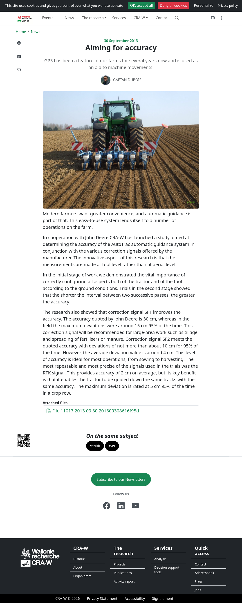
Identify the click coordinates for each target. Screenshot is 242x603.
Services (119, 17)
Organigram (82, 576)
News (69, 17)
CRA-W (139, 17)
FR (213, 17)
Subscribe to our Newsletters (121, 479)
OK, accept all (141, 5)
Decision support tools (166, 569)
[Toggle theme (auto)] (221, 18)
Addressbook (204, 573)
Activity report (124, 581)
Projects (119, 564)
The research (93, 17)
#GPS (112, 446)
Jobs (198, 590)
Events (47, 17)
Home (21, 31)
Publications (123, 573)
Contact (162, 17)
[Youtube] (135, 505)
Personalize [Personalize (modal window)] (203, 5)
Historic (79, 559)
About (77, 567)
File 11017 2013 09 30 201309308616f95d (93, 411)
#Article (95, 446)
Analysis (160, 559)
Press (199, 581)
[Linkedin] (121, 505)
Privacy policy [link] (228, 5)
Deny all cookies (173, 5)
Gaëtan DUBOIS (127, 79)
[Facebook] (106, 505)
